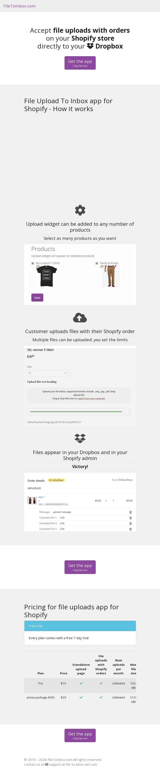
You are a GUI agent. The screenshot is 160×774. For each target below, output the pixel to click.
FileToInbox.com (20, 6)
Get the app (80, 63)
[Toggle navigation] (150, 6)
